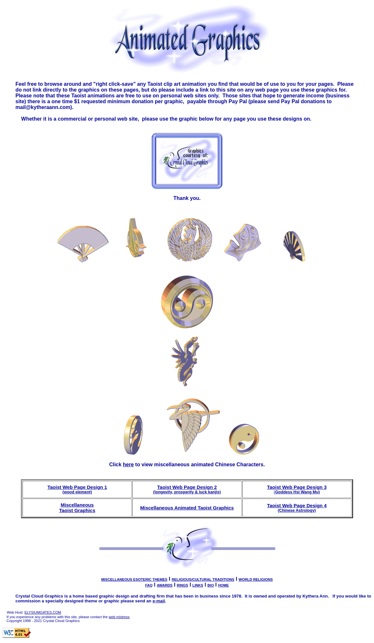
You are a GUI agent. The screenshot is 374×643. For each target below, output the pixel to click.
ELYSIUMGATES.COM (42, 612)
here (128, 464)
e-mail (159, 600)
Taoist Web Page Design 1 (77, 489)
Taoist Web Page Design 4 (296, 508)
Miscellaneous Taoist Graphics (77, 507)
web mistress (119, 617)
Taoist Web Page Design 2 (187, 489)
